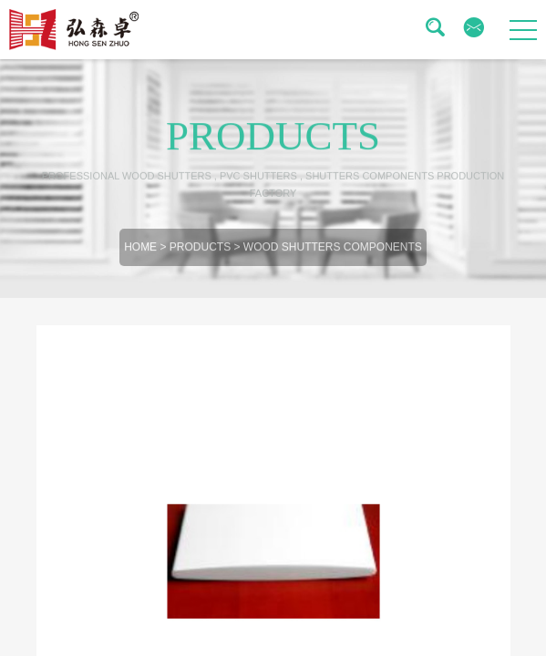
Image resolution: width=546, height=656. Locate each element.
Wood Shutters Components (332, 251)
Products (200, 251)
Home (140, 251)
